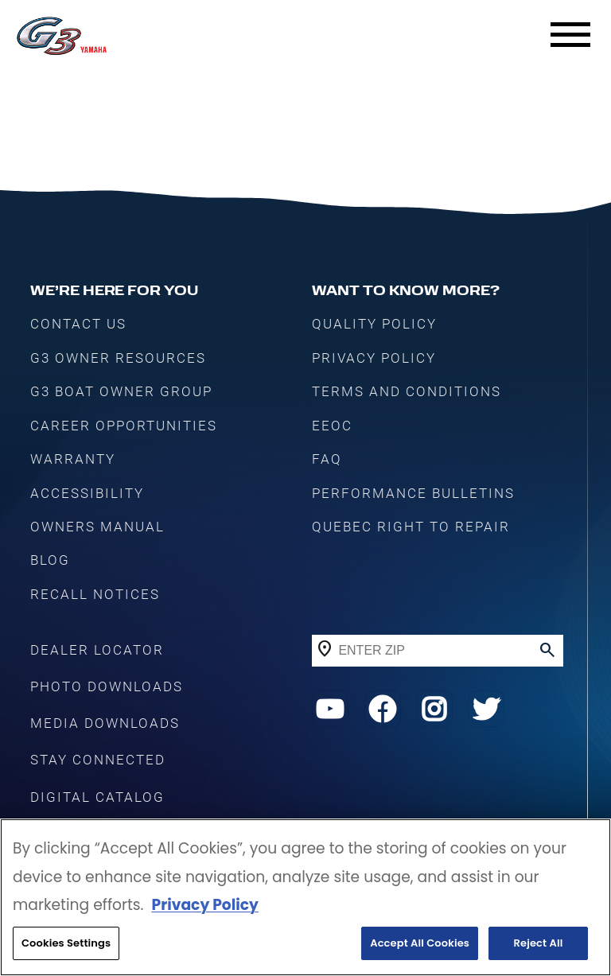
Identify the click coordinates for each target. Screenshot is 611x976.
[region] (305, 897)
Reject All (538, 943)
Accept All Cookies (419, 943)
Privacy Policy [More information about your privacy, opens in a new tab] (204, 905)
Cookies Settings (66, 943)
